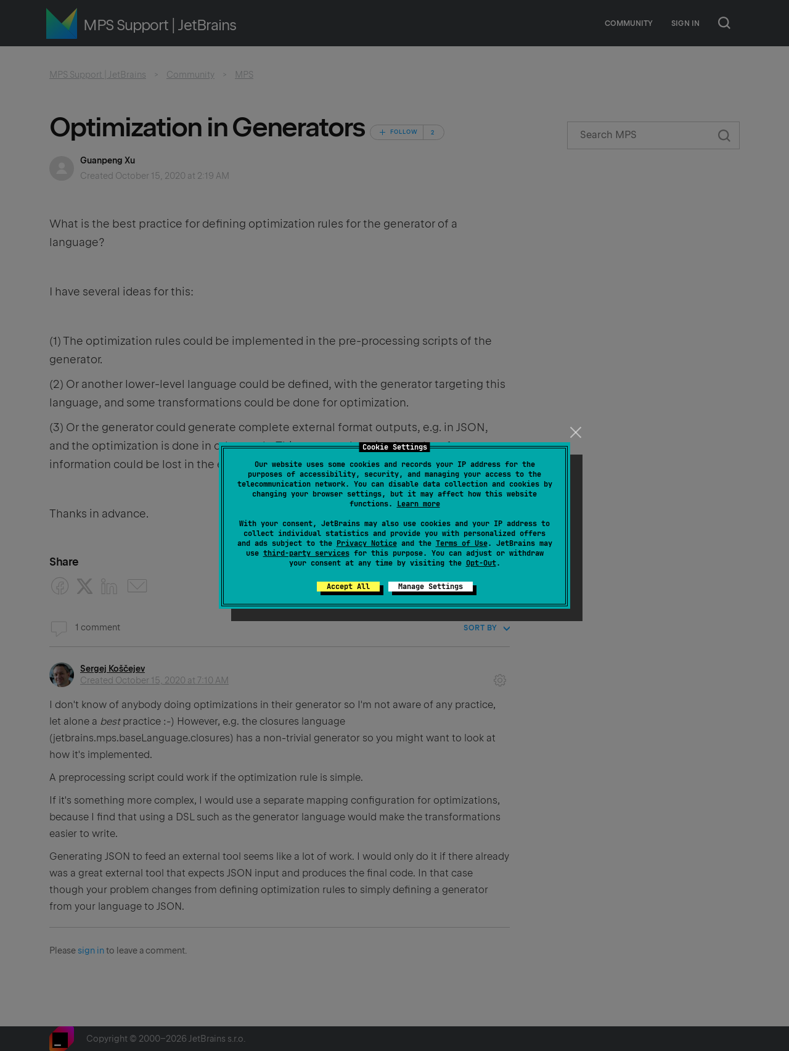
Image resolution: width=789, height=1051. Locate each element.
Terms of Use (462, 543)
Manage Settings (430, 586)
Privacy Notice (367, 543)
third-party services (306, 553)
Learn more (418, 504)
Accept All (348, 586)
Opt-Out (481, 563)
